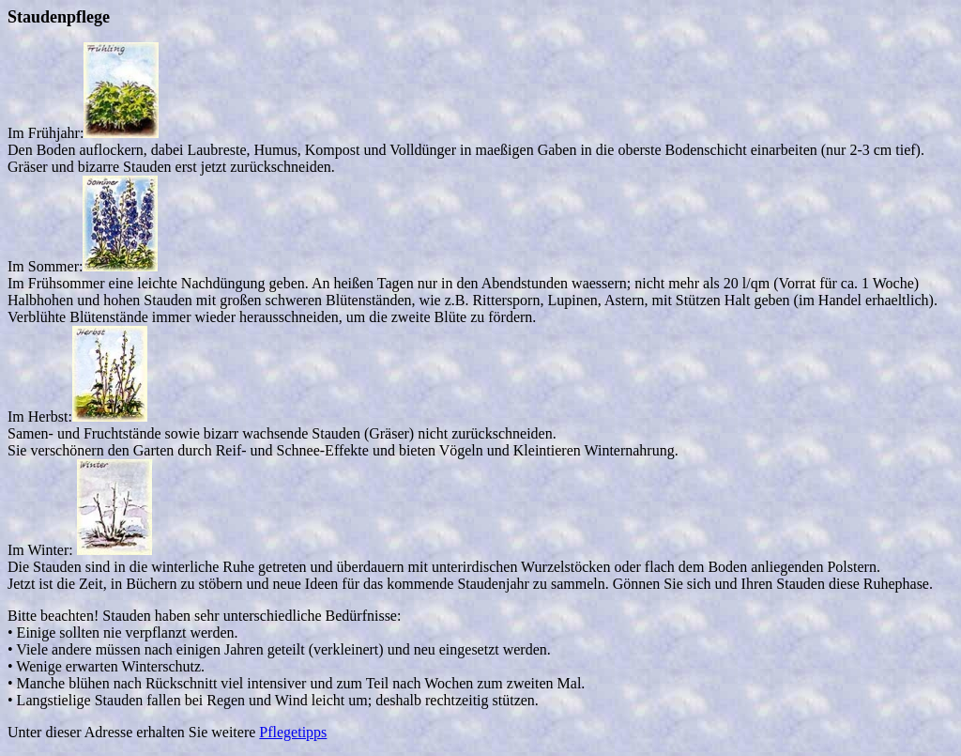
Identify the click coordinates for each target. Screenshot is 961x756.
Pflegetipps (293, 732)
